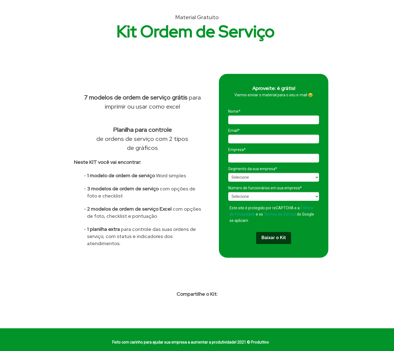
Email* (234, 130)
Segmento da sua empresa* (252, 169)
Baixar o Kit (274, 237)
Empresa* (237, 149)
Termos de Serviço (280, 214)
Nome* (234, 111)
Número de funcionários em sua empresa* (265, 188)
